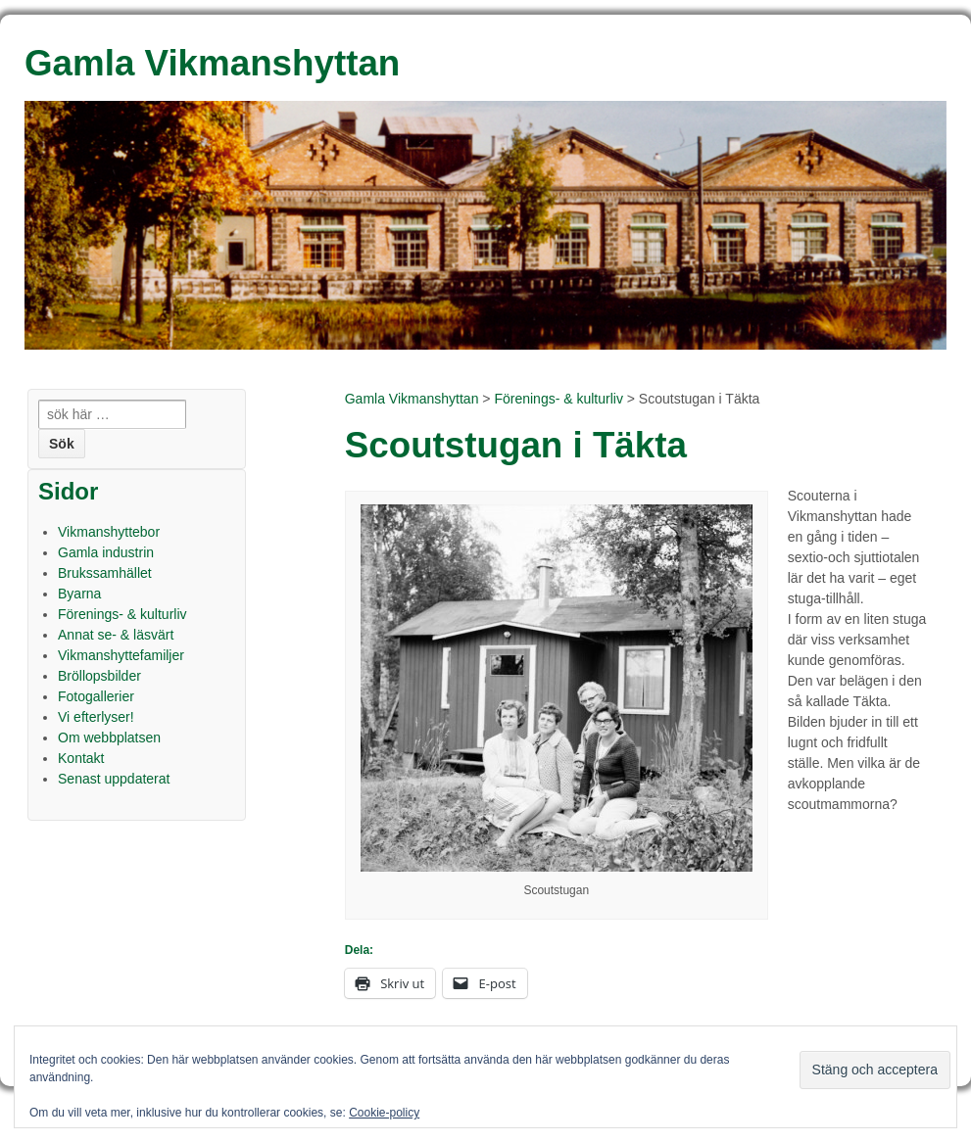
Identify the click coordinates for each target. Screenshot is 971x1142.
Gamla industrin (106, 552)
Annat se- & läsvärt (115, 634)
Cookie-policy (384, 1112)
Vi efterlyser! (96, 717)
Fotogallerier (96, 696)
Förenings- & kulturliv (558, 398)
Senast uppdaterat (114, 778)
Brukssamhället (105, 573)
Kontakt (81, 758)
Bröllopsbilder (99, 676)
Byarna (79, 593)
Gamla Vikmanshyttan (412, 398)
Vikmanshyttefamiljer (121, 655)
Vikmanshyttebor (109, 532)
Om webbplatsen (109, 737)
